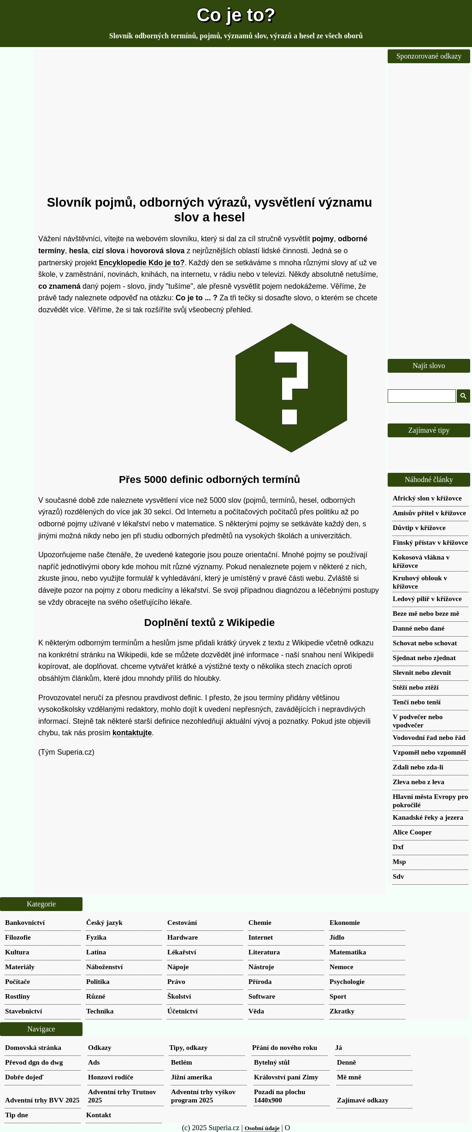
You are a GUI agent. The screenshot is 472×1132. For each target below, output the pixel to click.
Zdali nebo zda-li (418, 767)
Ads (94, 1062)
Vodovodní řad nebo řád (429, 737)
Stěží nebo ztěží (416, 687)
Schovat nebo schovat (425, 643)
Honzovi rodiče (110, 1077)
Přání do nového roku (284, 1047)
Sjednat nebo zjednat (424, 657)
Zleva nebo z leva (418, 782)
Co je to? (235, 15)
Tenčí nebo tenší (417, 702)
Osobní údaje (262, 1128)
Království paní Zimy (286, 1077)
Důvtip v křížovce (419, 527)
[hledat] (420, 396)
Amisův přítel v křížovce (429, 513)
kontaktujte (132, 733)
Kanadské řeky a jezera (428, 817)
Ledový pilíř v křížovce (427, 598)
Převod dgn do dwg (34, 1062)
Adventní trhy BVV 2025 (42, 1100)
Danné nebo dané (418, 628)
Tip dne (16, 1115)
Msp (399, 861)
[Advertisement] (209, 122)
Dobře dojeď (24, 1077)
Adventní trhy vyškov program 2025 (203, 1096)
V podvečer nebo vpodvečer (417, 721)
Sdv (398, 876)
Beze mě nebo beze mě (426, 613)
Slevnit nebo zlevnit (422, 672)
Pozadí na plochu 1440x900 (279, 1096)
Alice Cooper (412, 832)
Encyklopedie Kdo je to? (142, 263)
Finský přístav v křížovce (430, 542)
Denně (346, 1062)
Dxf (398, 847)
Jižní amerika (191, 1077)
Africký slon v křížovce (427, 498)
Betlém (181, 1062)
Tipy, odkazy (188, 1047)
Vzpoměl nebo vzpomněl (429, 752)
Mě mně (349, 1077)
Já (338, 1047)
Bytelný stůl (271, 1062)
